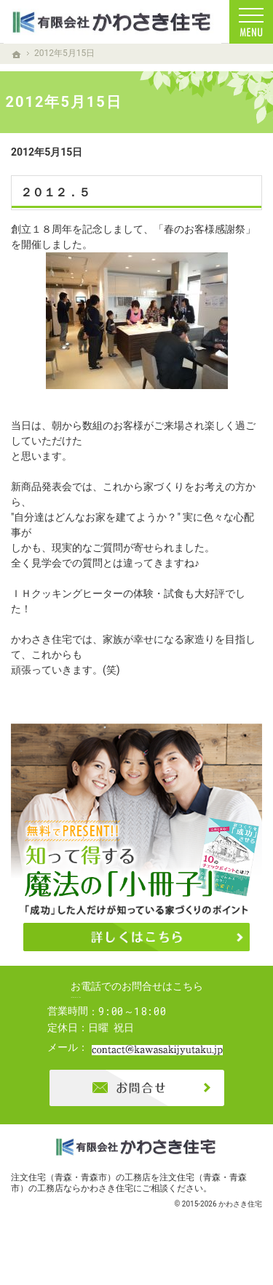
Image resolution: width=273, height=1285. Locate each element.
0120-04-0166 (150, 1011)
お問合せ (137, 1114)
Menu (251, 22)
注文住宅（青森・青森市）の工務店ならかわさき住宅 (129, 1209)
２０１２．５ (55, 192)
